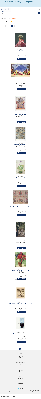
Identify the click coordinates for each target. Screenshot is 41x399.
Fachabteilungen (20, 380)
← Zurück (3, 25)
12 (14, 349)
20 (17, 25)
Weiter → (20, 25)
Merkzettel (20, 358)
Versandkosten (37, 390)
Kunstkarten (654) (20, 382)
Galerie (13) (20, 383)
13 (16, 349)
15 (11, 25)
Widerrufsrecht (20, 369)
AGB (20, 365)
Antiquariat (21, 379)
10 (31, 29)
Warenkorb (20, 356)
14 (9, 25)
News (20, 371)
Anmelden (36, 9)
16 (13, 25)
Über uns (20, 372)
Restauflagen (20, 378)
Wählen (31, 27)
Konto (20, 357)
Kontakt (20, 355)
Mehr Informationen (21, 58)
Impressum (20, 364)
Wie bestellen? (20, 370)
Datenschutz (20, 366)
